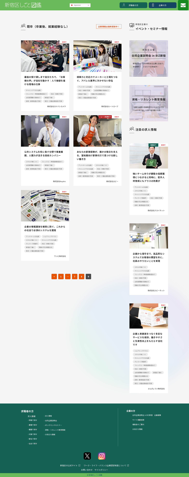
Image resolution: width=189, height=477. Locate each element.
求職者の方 (133, 5)
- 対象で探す (32, 434)
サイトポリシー (101, 469)
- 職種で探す (32, 429)
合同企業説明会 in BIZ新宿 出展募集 (146, 415)
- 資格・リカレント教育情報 (54, 430)
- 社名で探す (32, 443)
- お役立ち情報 (49, 434)
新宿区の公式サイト (69, 465)
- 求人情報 (48, 416)
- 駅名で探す (32, 439)
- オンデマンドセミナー (53, 425)
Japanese (75, 5)
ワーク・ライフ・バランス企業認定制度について (105, 465)
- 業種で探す (32, 425)
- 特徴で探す (32, 420)
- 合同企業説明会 (50, 420)
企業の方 (162, 5)
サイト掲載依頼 (138, 420)
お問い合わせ (87, 469)
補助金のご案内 (138, 424)
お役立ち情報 (137, 429)
